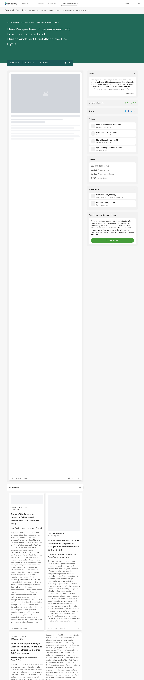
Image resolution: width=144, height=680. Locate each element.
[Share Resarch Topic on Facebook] (128, 111)
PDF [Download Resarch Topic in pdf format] (127, 103)
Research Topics (52, 22)
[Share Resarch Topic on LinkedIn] (132, 111)
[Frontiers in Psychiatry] (112, 203)
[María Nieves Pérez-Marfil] (112, 141)
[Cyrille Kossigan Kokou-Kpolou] (112, 149)
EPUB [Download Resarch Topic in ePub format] (133, 103)
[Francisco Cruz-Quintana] (112, 133)
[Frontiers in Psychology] (112, 196)
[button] (29, 63)
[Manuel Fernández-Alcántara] (112, 125)
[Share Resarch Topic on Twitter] (125, 111)
